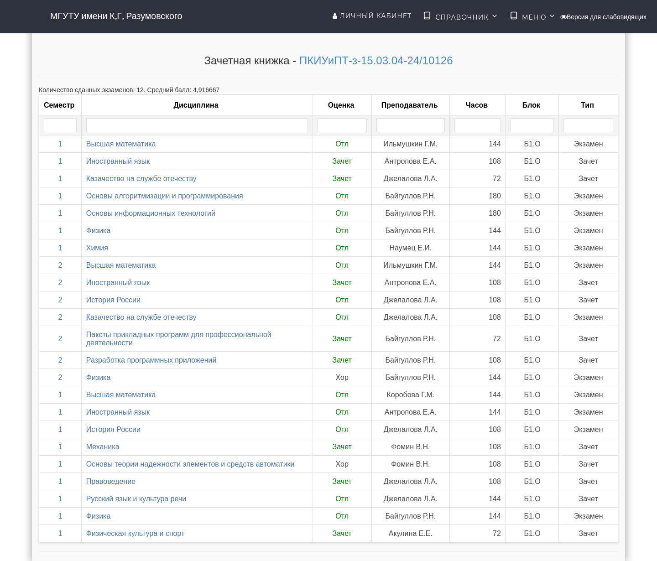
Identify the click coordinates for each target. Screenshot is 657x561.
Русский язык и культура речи (136, 499)
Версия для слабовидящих (603, 17)
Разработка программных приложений (151, 360)
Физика (98, 230)
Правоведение (111, 481)
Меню (533, 16)
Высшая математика (121, 144)
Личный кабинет (372, 16)
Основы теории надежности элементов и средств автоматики (190, 464)
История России (113, 300)
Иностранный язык (118, 161)
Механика (103, 447)
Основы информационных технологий (150, 213)
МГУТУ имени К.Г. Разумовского (116, 16)
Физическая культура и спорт (135, 533)
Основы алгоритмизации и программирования (164, 196)
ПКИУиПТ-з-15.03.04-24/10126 (376, 60)
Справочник (460, 16)
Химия (97, 248)
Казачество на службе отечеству (141, 178)
